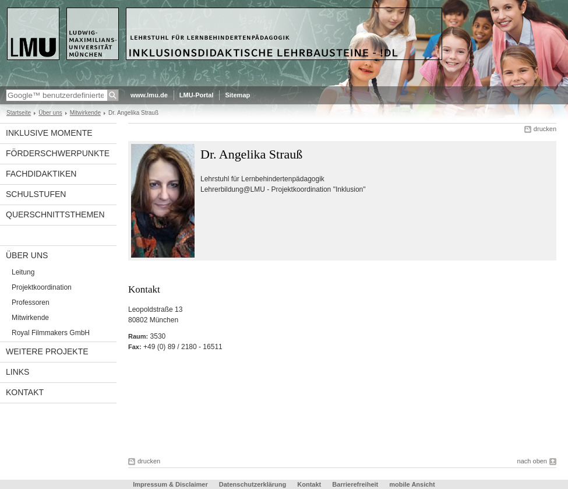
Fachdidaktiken (41, 173)
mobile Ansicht (412, 484)
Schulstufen (36, 194)
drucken (545, 128)
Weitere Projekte (47, 351)
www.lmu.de (149, 95)
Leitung (23, 272)
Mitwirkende (85, 113)
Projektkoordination (42, 287)
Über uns (50, 113)
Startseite (18, 113)
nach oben (532, 461)
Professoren (31, 302)
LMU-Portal (196, 95)
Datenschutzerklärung (253, 484)
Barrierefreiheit (356, 484)
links (17, 372)
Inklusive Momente (49, 133)
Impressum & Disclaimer (170, 484)
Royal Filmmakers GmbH (51, 333)
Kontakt (25, 392)
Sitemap (237, 95)
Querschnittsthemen (55, 214)
